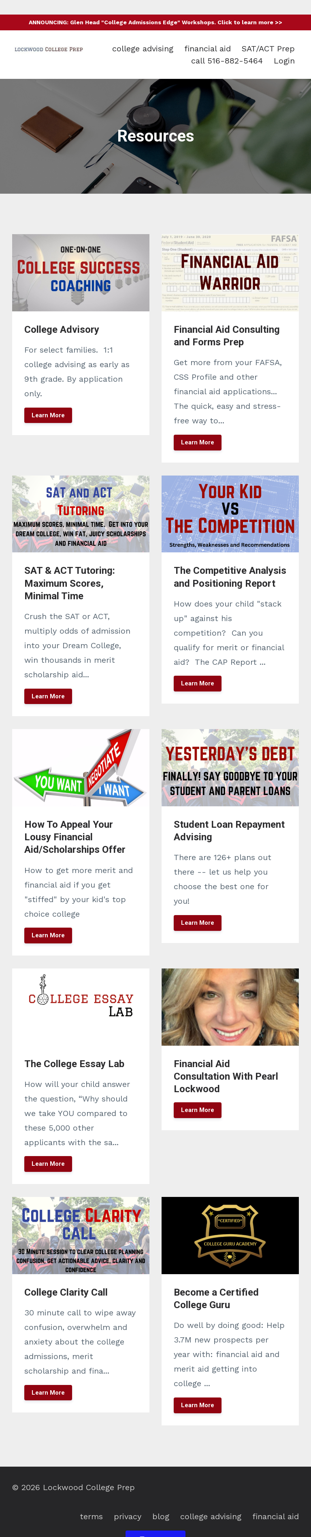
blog (160, 1516)
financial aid (207, 48)
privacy (127, 1516)
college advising (142, 48)
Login (284, 61)
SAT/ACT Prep (268, 48)
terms (91, 1516)
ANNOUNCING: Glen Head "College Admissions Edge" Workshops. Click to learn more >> (155, 22)
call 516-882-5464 (227, 61)
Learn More (48, 415)
